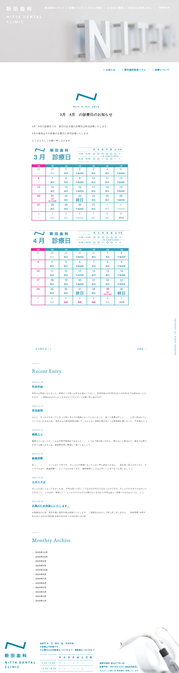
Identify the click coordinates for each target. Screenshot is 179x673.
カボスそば (39, 482)
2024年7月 (41, 578)
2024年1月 (41, 601)
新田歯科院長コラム (135, 70)
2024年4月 (41, 592)
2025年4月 (41, 565)
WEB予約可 (130, 667)
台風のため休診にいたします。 (51, 505)
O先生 (142, 349)
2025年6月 (41, 561)
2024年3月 (41, 596)
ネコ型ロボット (42, 349)
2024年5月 (41, 587)
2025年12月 (41, 552)
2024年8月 (41, 574)
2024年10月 (41, 570)
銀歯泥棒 (37, 458)
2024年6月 (41, 583)
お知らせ (110, 70)
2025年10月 (41, 557)
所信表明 (37, 410)
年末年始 (37, 386)
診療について (162, 70)
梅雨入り (37, 434)
